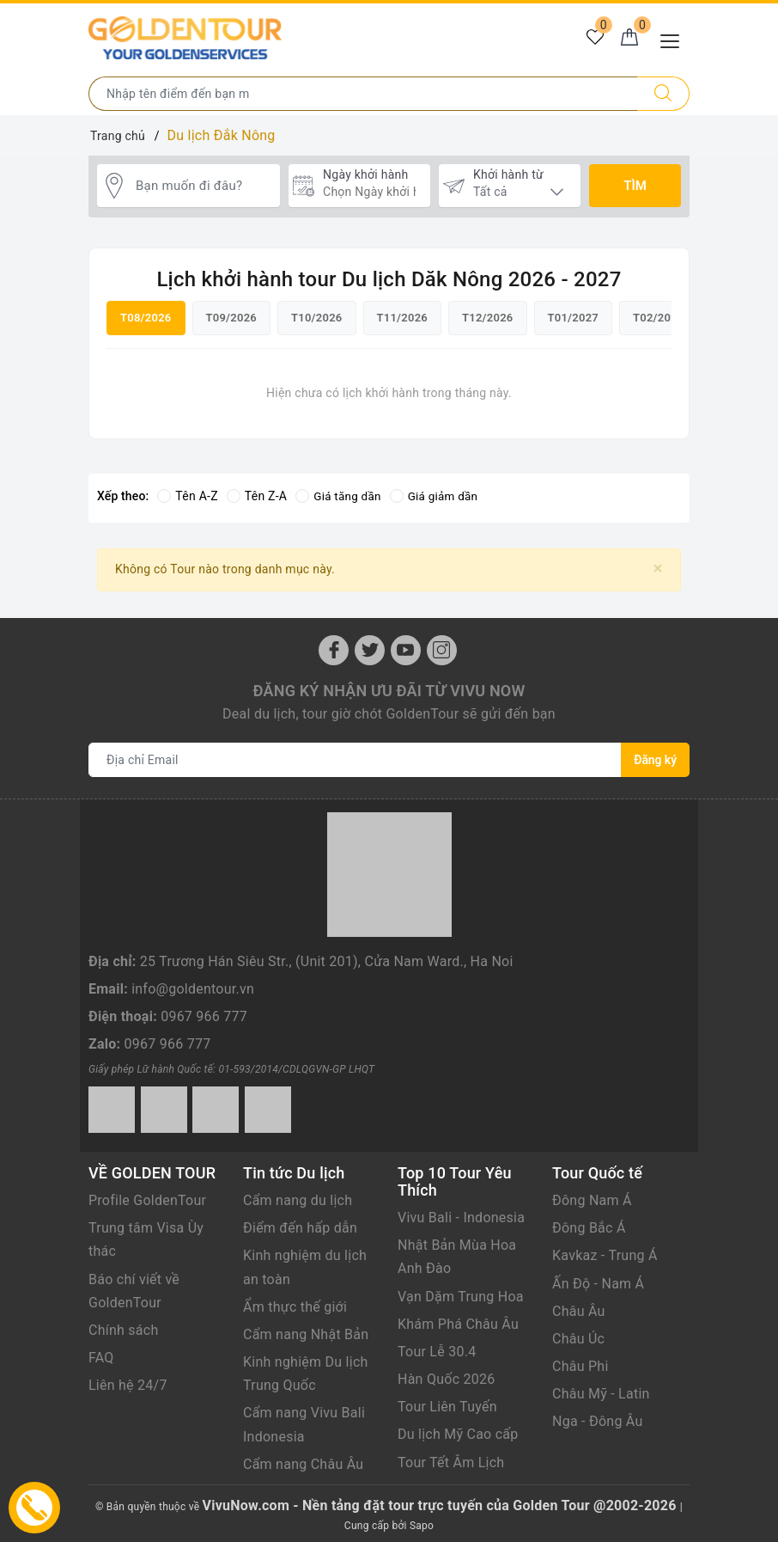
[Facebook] (334, 648)
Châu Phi (580, 1365)
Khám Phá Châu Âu (458, 1322)
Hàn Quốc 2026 (446, 1378)
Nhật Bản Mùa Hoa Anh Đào (457, 1256)
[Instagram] (442, 648)
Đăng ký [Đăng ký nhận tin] (655, 758)
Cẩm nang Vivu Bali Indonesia (304, 1423)
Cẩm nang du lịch (297, 1198)
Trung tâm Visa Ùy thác (146, 1238)
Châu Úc (578, 1337)
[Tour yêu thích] (590, 39)
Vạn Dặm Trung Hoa (461, 1295)
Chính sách (123, 1328)
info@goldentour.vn (192, 987)
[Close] (658, 567)
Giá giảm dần (437, 495)
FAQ (101, 1357)
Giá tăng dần (339, 495)
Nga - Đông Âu (597, 1420)
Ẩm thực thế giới (295, 1305)
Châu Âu (578, 1309)
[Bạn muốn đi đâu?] (203, 186)
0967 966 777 (204, 1015)
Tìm (635, 185)
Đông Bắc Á (589, 1227)
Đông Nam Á (592, 1198)
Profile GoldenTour (147, 1198)
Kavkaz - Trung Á (605, 1254)
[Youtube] (406, 648)
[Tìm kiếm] (663, 93)
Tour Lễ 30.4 (437, 1350)
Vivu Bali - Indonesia (461, 1216)
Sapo (422, 1525)
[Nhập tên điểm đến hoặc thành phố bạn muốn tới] (363, 93)
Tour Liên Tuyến (447, 1406)
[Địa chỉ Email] (355, 758)
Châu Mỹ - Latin (601, 1393)
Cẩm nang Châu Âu (303, 1462)
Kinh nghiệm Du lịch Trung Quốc (305, 1372)
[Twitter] (370, 648)
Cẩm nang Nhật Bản (305, 1333)
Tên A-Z (187, 495)
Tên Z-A (257, 495)
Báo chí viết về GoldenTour (133, 1289)
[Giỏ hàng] (627, 39)
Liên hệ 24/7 (127, 1384)
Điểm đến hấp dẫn (300, 1227)
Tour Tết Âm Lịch (451, 1461)
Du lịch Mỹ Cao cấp (458, 1433)
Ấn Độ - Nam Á (598, 1282)
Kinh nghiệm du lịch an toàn (305, 1266)
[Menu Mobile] (674, 39)
